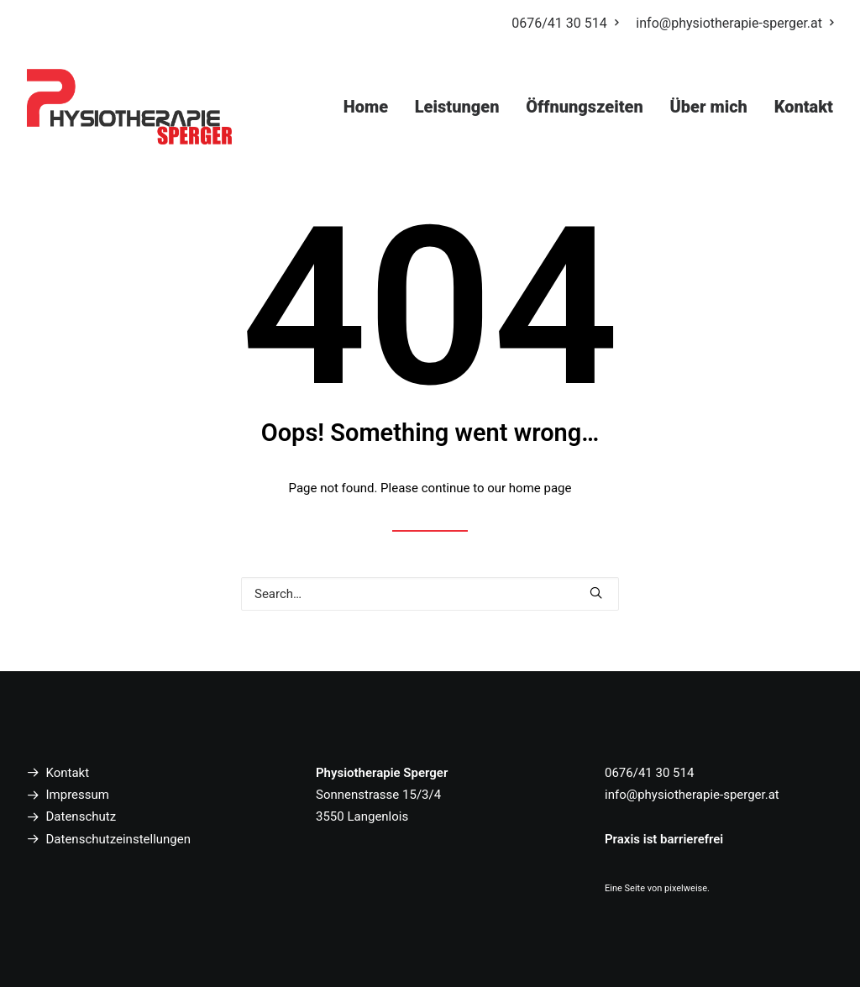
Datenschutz (81, 816)
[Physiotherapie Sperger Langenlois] (129, 106)
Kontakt (803, 107)
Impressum (77, 794)
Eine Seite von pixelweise (656, 888)
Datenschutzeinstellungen (118, 839)
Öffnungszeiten (584, 107)
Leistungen (457, 107)
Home (365, 107)
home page (540, 488)
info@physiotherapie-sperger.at (734, 23)
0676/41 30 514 (564, 23)
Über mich (708, 107)
